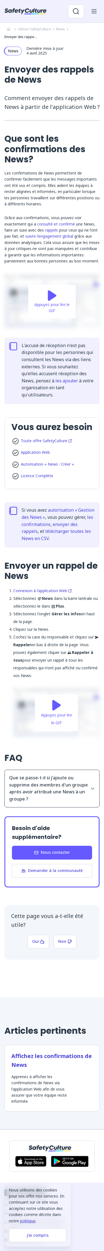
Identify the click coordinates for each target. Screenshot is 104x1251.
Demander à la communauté (52, 870)
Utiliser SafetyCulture (34, 29)
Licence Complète (37, 475)
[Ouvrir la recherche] (76, 11)
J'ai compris (38, 1235)
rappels (51, 230)
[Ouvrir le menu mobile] (94, 11)
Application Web (35, 452)
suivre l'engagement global (49, 236)
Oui (38, 941)
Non (65, 941)
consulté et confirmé (56, 224)
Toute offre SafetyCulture (46, 440)
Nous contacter (52, 852)
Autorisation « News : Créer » (47, 464)
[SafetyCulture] (25, 11)
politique (27, 1220)
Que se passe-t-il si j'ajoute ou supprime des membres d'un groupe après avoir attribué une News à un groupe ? (52, 788)
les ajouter (66, 381)
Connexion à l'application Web (42, 590)
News (60, 29)
